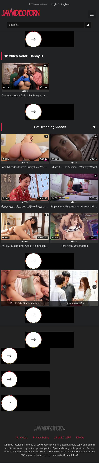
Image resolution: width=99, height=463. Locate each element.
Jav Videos (21, 437)
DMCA (80, 437)
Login (54, 4)
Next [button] (94, 287)
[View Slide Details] (25, 288)
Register (65, 4)
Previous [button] (4, 287)
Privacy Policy (41, 437)
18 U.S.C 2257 (62, 437)
